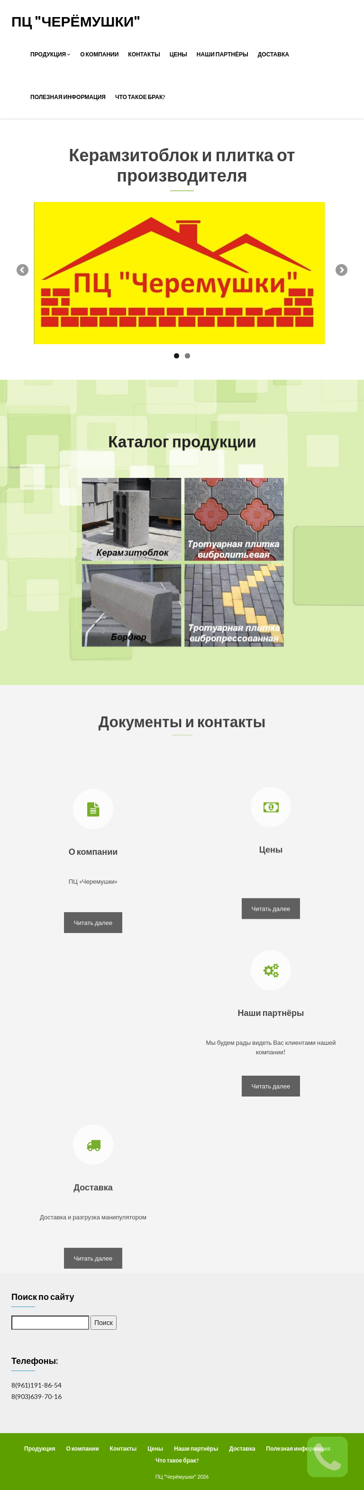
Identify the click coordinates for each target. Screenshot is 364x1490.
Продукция (50, 54)
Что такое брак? (140, 97)
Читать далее (93, 981)
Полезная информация (68, 97)
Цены (178, 54)
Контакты (144, 54)
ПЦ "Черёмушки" (75, 20)
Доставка (273, 54)
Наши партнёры (222, 54)
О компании (99, 54)
